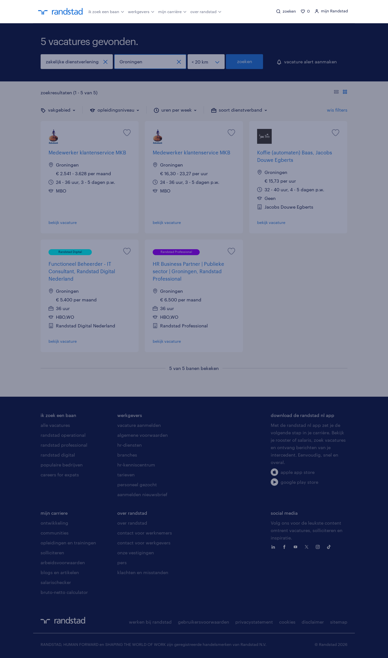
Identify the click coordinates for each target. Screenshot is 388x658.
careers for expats (60, 474)
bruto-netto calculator (64, 592)
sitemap (338, 622)
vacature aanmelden (139, 425)
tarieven (126, 474)
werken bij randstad (150, 622)
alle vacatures (55, 425)
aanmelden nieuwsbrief (142, 494)
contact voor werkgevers (143, 542)
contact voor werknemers (144, 533)
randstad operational (63, 435)
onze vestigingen (135, 552)
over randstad (205, 11)
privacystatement (254, 622)
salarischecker (56, 582)
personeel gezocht (137, 484)
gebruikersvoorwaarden (203, 622)
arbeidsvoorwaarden (63, 562)
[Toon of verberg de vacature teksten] (340, 92)
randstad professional (64, 445)
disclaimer (313, 622)
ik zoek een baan (106, 11)
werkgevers (141, 11)
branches (127, 455)
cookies (287, 622)
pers (122, 562)
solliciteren (52, 552)
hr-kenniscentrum (136, 464)
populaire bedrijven (62, 464)
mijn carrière (172, 11)
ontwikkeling (54, 523)
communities (55, 533)
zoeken (244, 61)
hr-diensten (129, 445)
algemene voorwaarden (142, 435)
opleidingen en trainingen (68, 542)
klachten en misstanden (142, 572)
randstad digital (58, 455)
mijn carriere (54, 513)
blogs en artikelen (60, 572)
